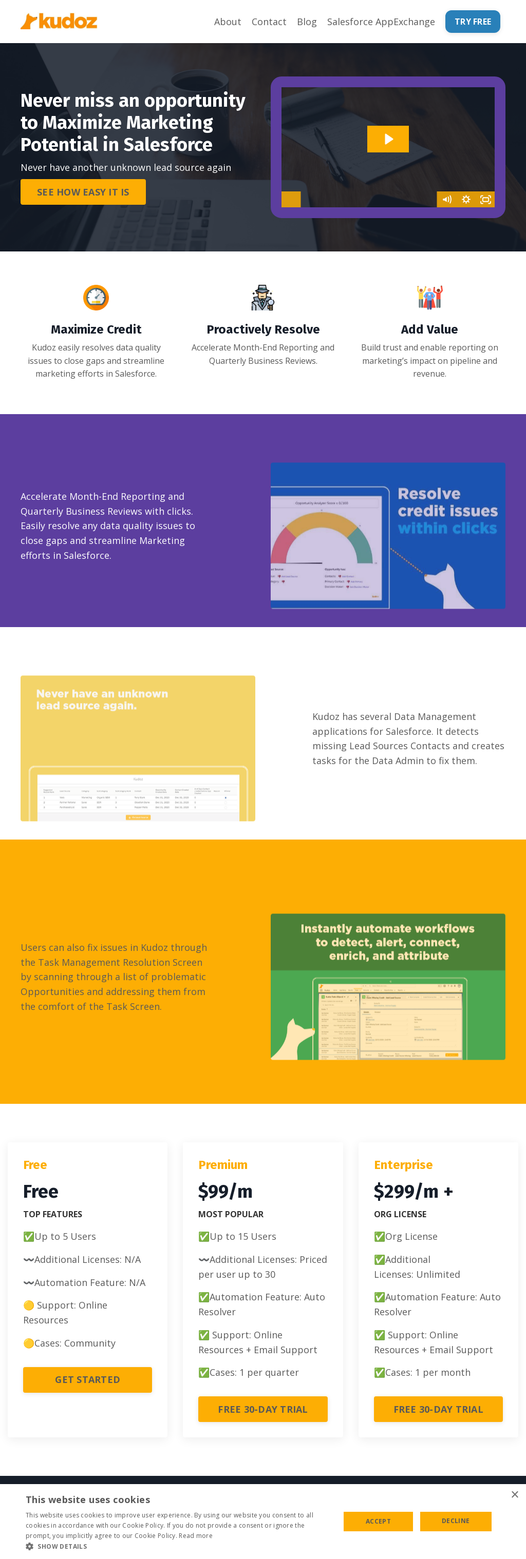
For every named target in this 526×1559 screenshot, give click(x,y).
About (227, 21)
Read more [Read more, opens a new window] (196, 1535)
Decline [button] (456, 1520)
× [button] (514, 1495)
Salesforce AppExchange (381, 21)
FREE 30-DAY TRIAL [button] (263, 1409)
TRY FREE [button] (473, 21)
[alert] (263, 1521)
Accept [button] (378, 1521)
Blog (307, 21)
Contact (269, 21)
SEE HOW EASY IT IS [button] (83, 192)
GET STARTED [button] (87, 1380)
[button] (178, 1546)
